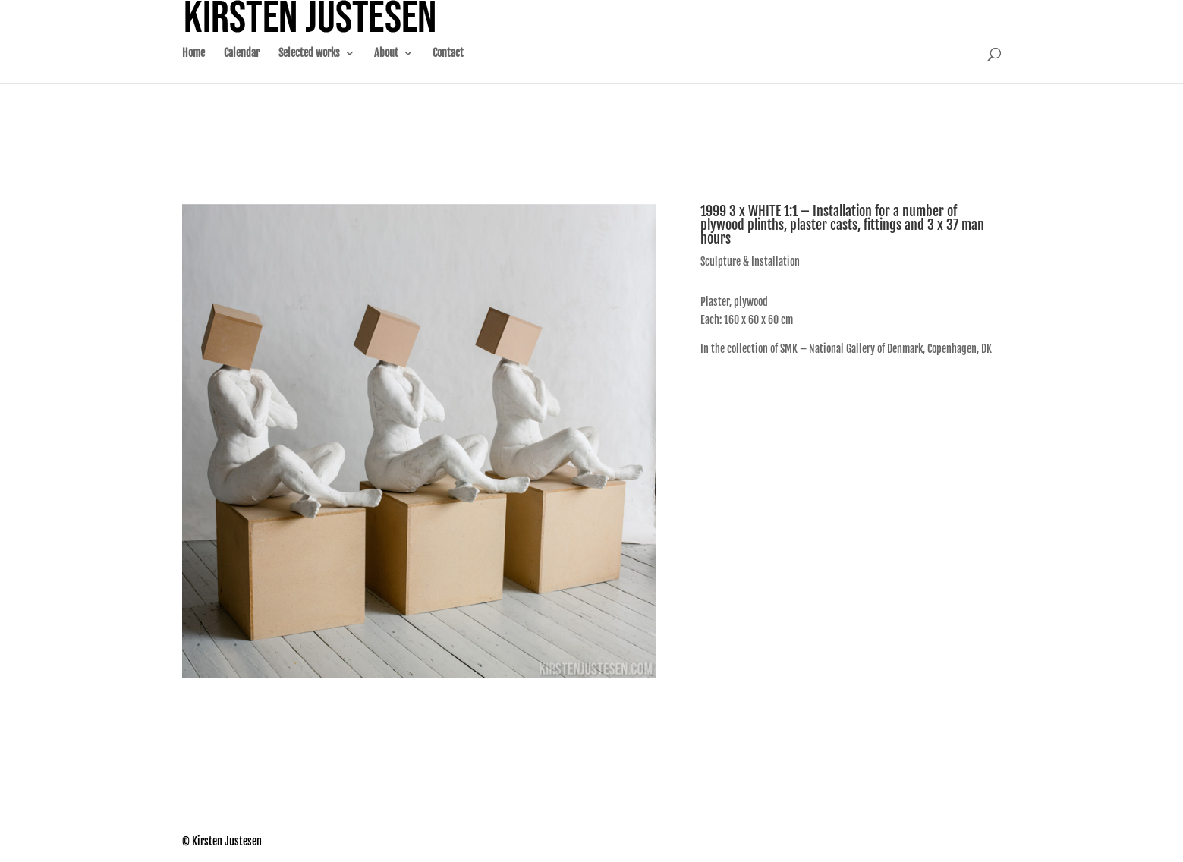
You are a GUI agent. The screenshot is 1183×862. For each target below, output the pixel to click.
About (386, 68)
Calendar (242, 68)
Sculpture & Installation (750, 261)
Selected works (309, 68)
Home (193, 68)
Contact (448, 68)
